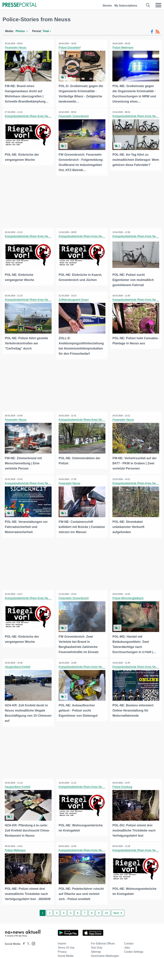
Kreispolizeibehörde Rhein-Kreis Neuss (29, 116)
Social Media (65, 953)
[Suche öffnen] (148, 5)
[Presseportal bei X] (27, 941)
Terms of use (66, 944)
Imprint (62, 940)
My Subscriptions (125, 5)
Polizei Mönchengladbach (128, 596)
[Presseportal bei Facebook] (23, 941)
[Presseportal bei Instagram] (32, 940)
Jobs (127, 944)
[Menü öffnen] (158, 5)
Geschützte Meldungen (105, 953)
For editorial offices (103, 940)
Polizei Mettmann (123, 47)
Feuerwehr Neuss (16, 47)
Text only (96, 944)
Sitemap (96, 949)
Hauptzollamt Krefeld (18, 665)
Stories (107, 5)
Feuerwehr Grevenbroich (74, 116)
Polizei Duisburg (123, 784)
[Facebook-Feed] (152, 32)
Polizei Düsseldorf (70, 47)
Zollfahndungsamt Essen (74, 298)
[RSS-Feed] (157, 32)
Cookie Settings (133, 949)
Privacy (62, 949)
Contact (128, 940)
